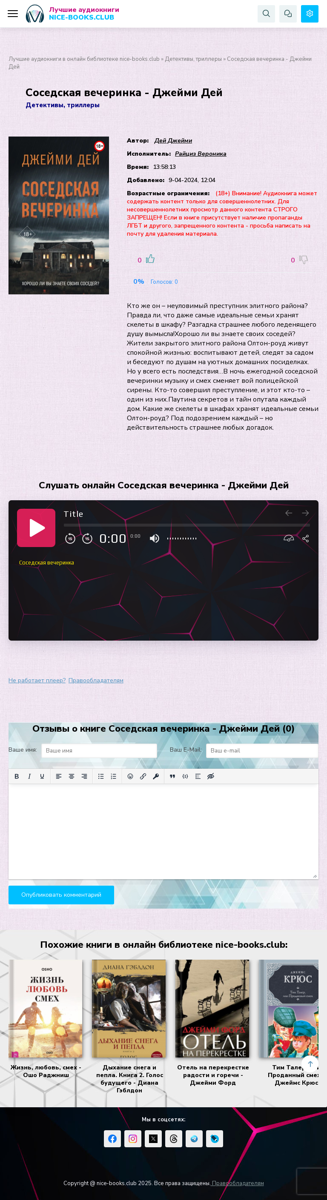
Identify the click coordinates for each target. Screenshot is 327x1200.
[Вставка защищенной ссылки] (155, 776)
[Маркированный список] (101, 776)
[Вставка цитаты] (172, 776)
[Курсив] (29, 776)
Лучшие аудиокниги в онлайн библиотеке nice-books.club (84, 59)
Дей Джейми (173, 141)
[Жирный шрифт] (16, 776)
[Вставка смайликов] (130, 776)
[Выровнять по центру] (71, 776)
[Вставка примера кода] (185, 776)
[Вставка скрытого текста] (210, 776)
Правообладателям (96, 680)
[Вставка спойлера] (198, 776)
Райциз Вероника (201, 154)
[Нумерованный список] (113, 776)
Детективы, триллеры (193, 59)
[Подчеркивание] (42, 776)
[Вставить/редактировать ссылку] (143, 776)
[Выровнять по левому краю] (58, 776)
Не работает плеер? (37, 680)
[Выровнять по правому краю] (84, 776)
